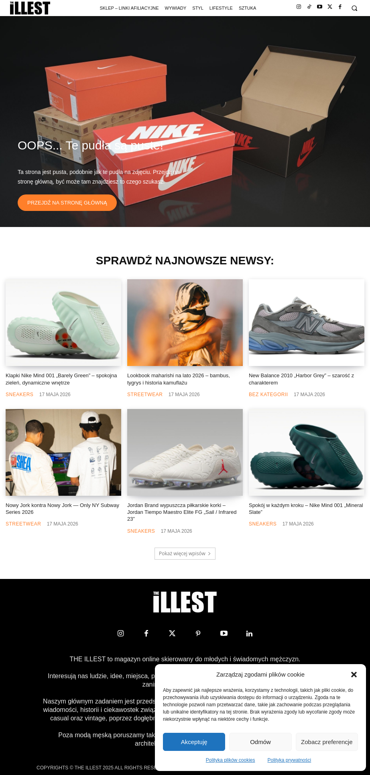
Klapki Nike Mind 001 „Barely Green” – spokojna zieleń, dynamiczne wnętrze (61, 378)
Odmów (260, 741)
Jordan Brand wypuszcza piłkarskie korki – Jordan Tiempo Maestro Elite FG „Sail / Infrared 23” (181, 512)
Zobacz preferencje (326, 741)
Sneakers (19, 394)
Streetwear (145, 394)
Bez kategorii (268, 394)
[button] (354, 675)
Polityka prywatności (289, 760)
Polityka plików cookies (230, 760)
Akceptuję (194, 741)
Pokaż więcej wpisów (185, 553)
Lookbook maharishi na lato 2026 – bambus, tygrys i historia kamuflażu (178, 378)
